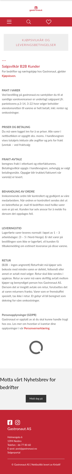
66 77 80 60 (24, 444)
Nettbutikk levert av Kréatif (46, 464)
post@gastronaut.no (26, 448)
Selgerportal (13, 452)
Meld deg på (36, 398)
